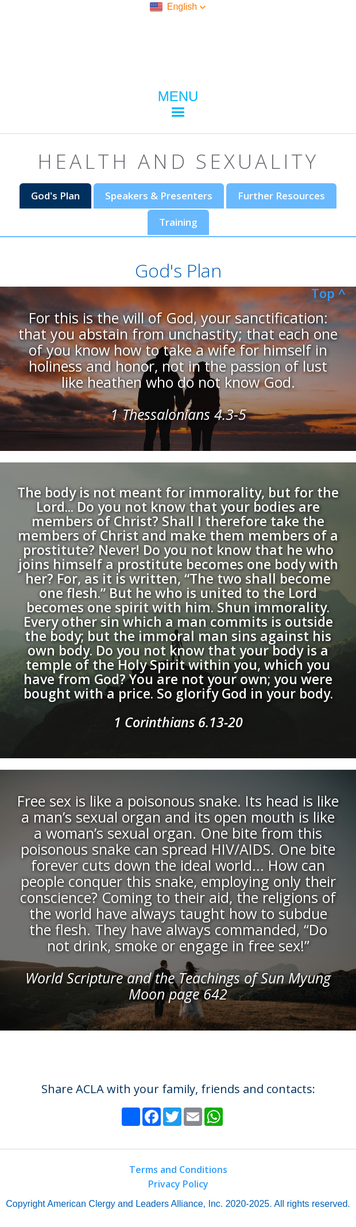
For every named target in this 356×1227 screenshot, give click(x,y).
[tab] (55, 196)
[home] (178, 45)
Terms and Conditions (178, 1169)
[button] (178, 7)
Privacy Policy (178, 1184)
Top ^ (328, 293)
